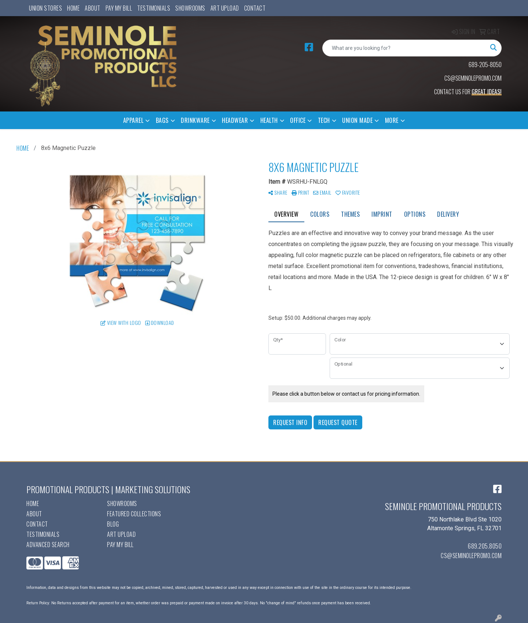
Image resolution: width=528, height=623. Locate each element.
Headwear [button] (235, 120)
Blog (113, 524)
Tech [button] (324, 120)
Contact (255, 8)
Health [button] (269, 120)
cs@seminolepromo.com (471, 555)
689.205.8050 (485, 546)
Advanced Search (48, 544)
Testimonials (153, 8)
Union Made (357, 120)
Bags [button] (162, 120)
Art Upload (224, 8)
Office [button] (297, 120)
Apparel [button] (133, 120)
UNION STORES (45, 8)
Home (73, 8)
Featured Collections (134, 513)
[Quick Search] (404, 48)
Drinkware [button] (195, 120)
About (92, 8)
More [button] (392, 120)
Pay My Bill (119, 8)
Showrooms (190, 8)
